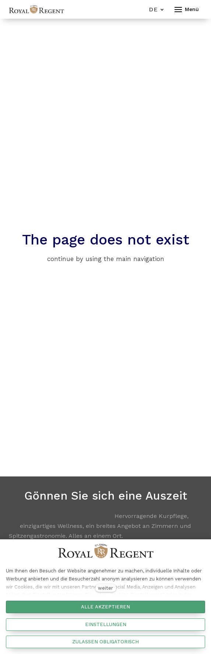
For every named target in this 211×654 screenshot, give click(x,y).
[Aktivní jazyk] (156, 9)
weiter (105, 588)
